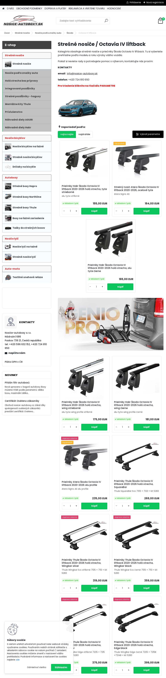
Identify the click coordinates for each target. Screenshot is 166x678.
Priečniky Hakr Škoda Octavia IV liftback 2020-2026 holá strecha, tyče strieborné (73, 192)
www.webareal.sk (95, 675)
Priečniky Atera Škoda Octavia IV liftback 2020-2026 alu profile (145, 342)
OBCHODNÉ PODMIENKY (29, 8)
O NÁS (10, 8)
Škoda (70, 32)
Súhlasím (61, 667)
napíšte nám (16, 353)
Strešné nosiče (22, 32)
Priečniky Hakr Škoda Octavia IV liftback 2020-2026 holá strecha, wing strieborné (73, 342)
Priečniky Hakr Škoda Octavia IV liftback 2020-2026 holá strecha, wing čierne (108, 342)
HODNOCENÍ (114, 8)
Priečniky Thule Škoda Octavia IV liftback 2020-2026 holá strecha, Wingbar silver (110, 432)
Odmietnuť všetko (36, 667)
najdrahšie (84, 134)
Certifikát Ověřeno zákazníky (22, 401)
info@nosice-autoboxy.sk (82, 73)
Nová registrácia (155, 2)
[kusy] (66, 220)
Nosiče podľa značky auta (48, 32)
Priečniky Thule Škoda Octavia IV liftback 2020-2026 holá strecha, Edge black (127, 524)
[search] (106, 22)
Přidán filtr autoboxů (17, 382)
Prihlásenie (135, 2)
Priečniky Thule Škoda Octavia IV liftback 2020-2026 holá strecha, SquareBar (74, 433)
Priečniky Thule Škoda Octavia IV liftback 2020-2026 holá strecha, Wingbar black (146, 433)
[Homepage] (3, 9)
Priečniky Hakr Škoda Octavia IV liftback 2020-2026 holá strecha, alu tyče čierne (146, 193)
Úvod (7, 32)
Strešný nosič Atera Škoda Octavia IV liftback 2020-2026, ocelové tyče (108, 192)
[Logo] (23, 20)
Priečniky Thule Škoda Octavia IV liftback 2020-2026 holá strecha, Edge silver (91, 524)
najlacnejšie (66, 134)
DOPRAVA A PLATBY (55, 8)
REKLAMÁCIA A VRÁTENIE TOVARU (87, 8)
